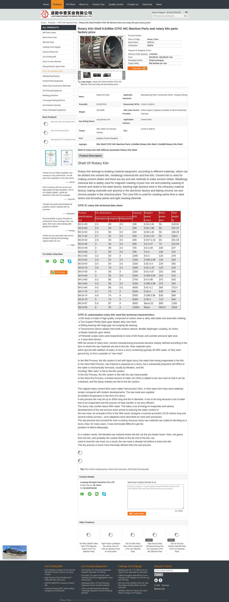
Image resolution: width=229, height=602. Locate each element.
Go (185, 16)
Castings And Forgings (51, 47)
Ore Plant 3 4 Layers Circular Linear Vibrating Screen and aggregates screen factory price (97, 577)
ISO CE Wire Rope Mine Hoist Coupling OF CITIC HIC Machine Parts (132, 548)
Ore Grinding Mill (49, 57)
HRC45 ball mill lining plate (138, 469)
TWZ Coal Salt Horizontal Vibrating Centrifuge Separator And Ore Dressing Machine (96, 590)
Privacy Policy (65, 600)
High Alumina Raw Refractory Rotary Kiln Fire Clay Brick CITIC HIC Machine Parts (154, 548)
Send (158, 575)
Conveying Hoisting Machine (54, 100)
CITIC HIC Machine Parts (67, 23)
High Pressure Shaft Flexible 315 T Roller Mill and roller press (58, 579)
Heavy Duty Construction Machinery (57, 86)
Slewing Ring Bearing (51, 76)
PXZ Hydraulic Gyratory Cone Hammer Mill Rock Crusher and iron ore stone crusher (60, 572)
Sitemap (165, 585)
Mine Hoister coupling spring (96, 469)
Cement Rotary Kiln (50, 52)
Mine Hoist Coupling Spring (60, 130)
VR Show (70, 4)
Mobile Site (159, 589)
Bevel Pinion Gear (50, 37)
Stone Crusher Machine (52, 62)
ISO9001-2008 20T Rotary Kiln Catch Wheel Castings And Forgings (132, 592)
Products (57, 4)
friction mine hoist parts (117, 469)
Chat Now (147, 4)
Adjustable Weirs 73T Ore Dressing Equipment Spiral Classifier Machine (95, 584)
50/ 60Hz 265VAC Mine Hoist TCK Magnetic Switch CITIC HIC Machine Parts (89, 548)
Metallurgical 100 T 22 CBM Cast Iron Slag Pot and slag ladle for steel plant (133, 571)
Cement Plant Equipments (53, 81)
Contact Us (132, 4)
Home (46, 4)
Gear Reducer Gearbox (52, 105)
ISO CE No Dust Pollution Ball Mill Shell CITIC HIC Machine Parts (177, 548)
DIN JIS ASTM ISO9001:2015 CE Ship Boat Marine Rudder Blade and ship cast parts (133, 585)
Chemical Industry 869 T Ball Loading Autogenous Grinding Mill (59, 589)
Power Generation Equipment (54, 110)
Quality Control (116, 4)
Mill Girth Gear (48, 42)
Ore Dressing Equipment (52, 91)
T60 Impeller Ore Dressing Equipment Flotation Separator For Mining (96, 571)
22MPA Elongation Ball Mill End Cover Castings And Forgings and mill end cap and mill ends (133, 577)
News (159, 4)
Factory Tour (98, 4)
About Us (83, 4)
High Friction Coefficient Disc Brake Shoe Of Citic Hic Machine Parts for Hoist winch (110, 548)
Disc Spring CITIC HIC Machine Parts (63, 139)
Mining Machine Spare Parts (54, 66)
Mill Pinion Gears (49, 33)
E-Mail (157, 585)
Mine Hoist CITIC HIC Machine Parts (63, 122)
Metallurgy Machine (50, 95)
